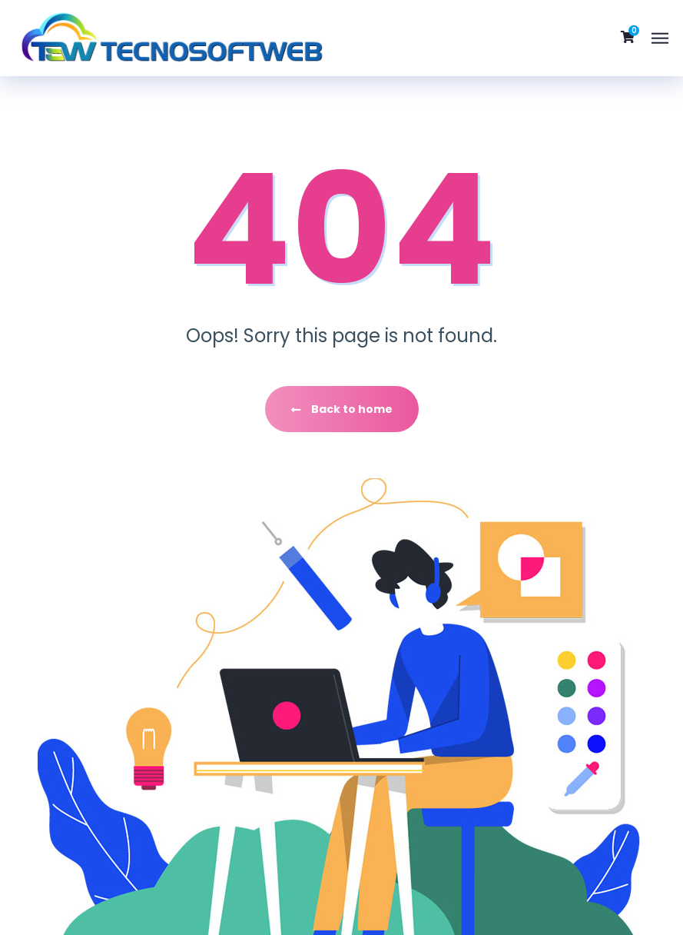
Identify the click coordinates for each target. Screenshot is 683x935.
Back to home (342, 409)
